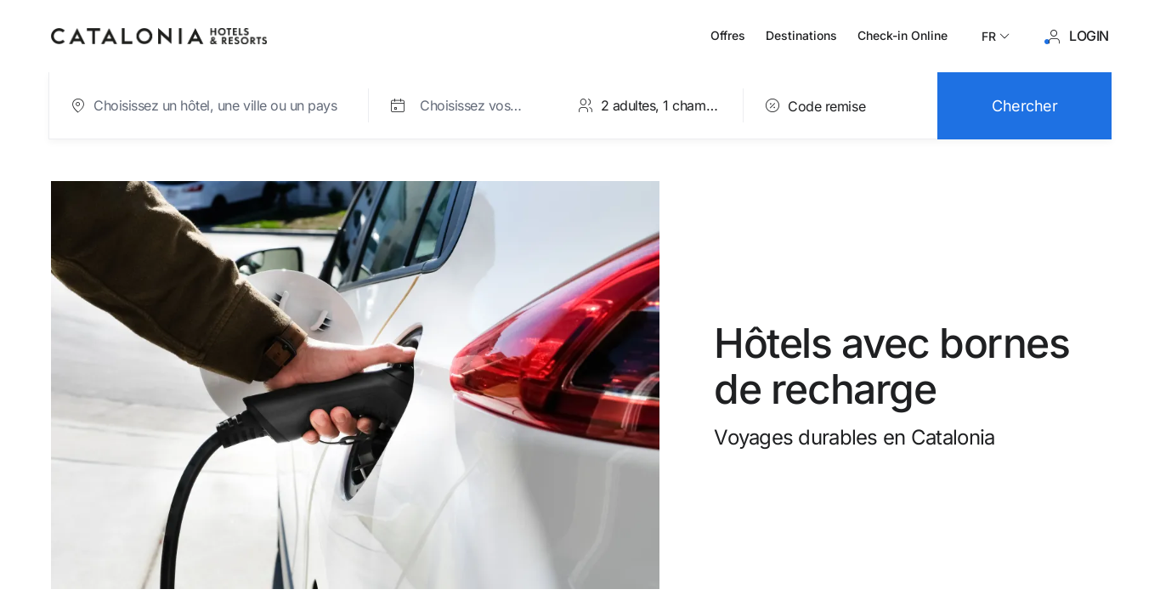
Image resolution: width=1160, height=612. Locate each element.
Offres (727, 35)
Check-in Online (902, 35)
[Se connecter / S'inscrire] (1077, 37)
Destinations (801, 35)
